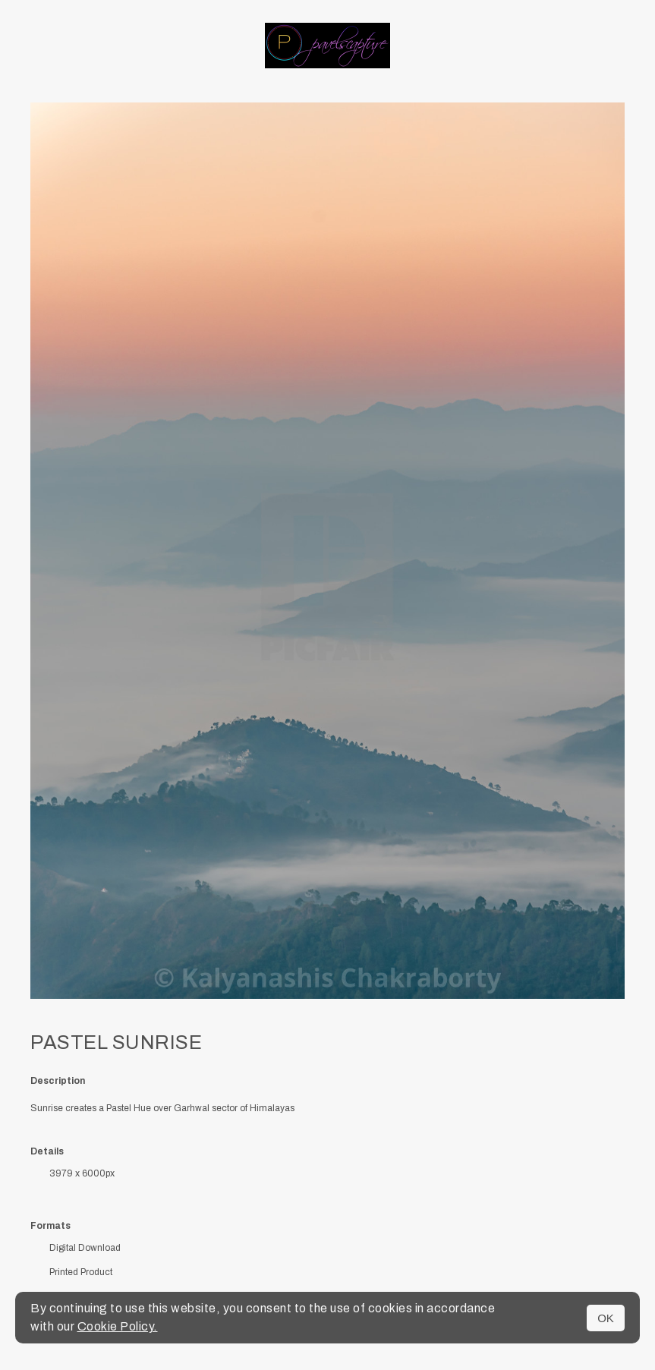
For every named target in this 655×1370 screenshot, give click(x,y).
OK (605, 1318)
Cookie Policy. (117, 1326)
